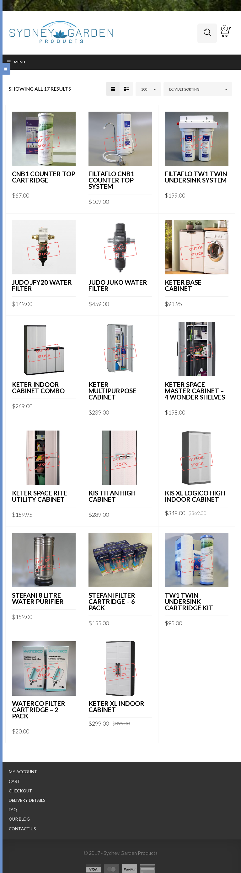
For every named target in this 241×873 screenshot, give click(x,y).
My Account (23, 771)
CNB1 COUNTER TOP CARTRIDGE (43, 177)
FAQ (13, 809)
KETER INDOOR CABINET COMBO (38, 387)
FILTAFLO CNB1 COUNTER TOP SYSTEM (111, 180)
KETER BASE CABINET (183, 285)
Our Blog (19, 819)
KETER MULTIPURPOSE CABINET (112, 391)
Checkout (20, 790)
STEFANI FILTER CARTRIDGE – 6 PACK (111, 601)
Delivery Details (27, 800)
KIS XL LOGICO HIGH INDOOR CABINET (195, 496)
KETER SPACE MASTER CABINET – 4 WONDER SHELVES (195, 391)
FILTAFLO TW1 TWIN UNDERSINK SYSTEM (196, 177)
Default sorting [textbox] (184, 89)
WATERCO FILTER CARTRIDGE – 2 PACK (38, 710)
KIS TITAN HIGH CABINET (112, 496)
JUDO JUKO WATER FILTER (117, 285)
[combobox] (148, 89)
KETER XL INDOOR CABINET (116, 706)
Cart (14, 781)
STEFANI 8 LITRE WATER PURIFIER (38, 598)
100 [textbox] (144, 89)
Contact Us (22, 828)
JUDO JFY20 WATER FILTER (42, 285)
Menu (16, 62)
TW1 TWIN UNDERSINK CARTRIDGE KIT (189, 601)
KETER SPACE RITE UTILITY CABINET (39, 496)
